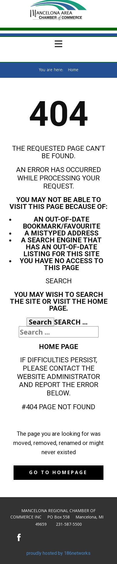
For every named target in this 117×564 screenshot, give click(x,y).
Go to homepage (58, 472)
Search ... (71, 322)
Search (40, 322)
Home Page (58, 347)
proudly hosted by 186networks (58, 553)
